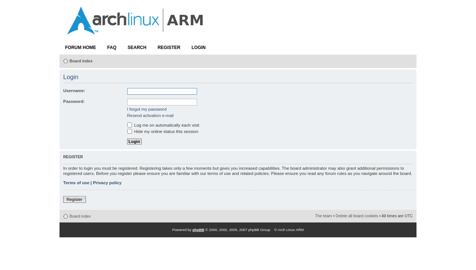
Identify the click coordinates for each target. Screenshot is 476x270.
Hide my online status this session (162, 131)
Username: (74, 90)
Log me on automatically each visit (163, 125)
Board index (81, 61)
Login (199, 47)
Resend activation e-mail (150, 115)
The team (323, 216)
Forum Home (80, 47)
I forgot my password (147, 109)
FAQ (111, 47)
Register (169, 47)
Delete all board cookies (357, 216)
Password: (74, 101)
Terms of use (76, 182)
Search (137, 47)
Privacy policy (107, 182)
